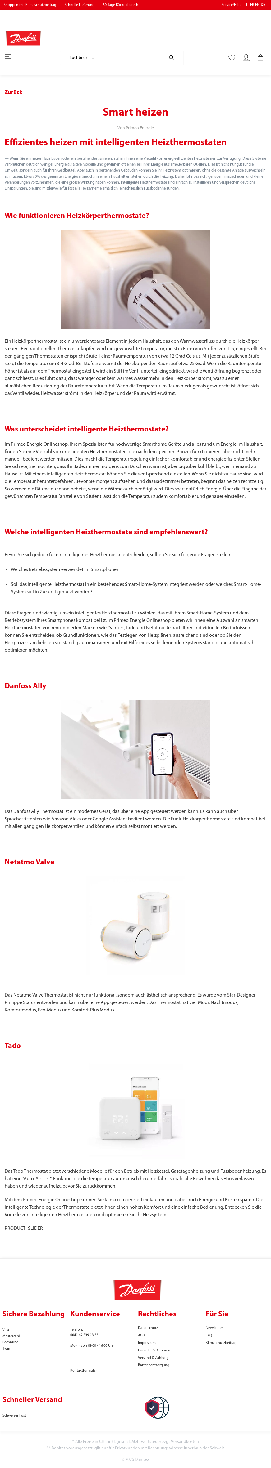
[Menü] (12, 57)
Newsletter (214, 1328)
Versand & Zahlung (153, 1358)
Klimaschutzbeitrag (221, 1343)
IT (247, 5)
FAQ (209, 1335)
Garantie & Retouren (154, 1350)
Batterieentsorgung (153, 1365)
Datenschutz (148, 1328)
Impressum (147, 1343)
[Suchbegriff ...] (113, 58)
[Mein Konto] (246, 58)
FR (252, 5)
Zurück (13, 93)
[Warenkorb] (258, 58)
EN (257, 5)
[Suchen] (174, 58)
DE (263, 5)
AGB (141, 1335)
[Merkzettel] (232, 58)
